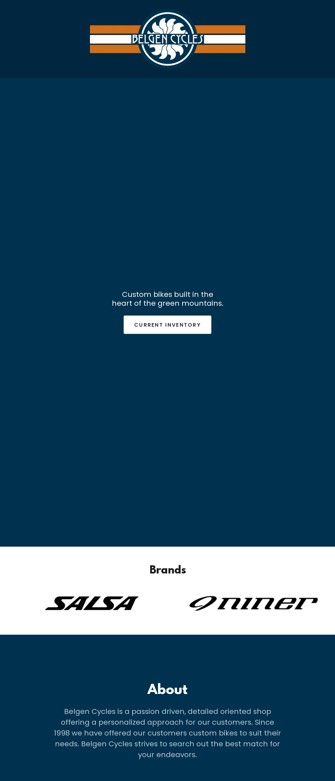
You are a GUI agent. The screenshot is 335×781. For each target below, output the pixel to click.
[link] (167, 38)
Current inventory (167, 325)
